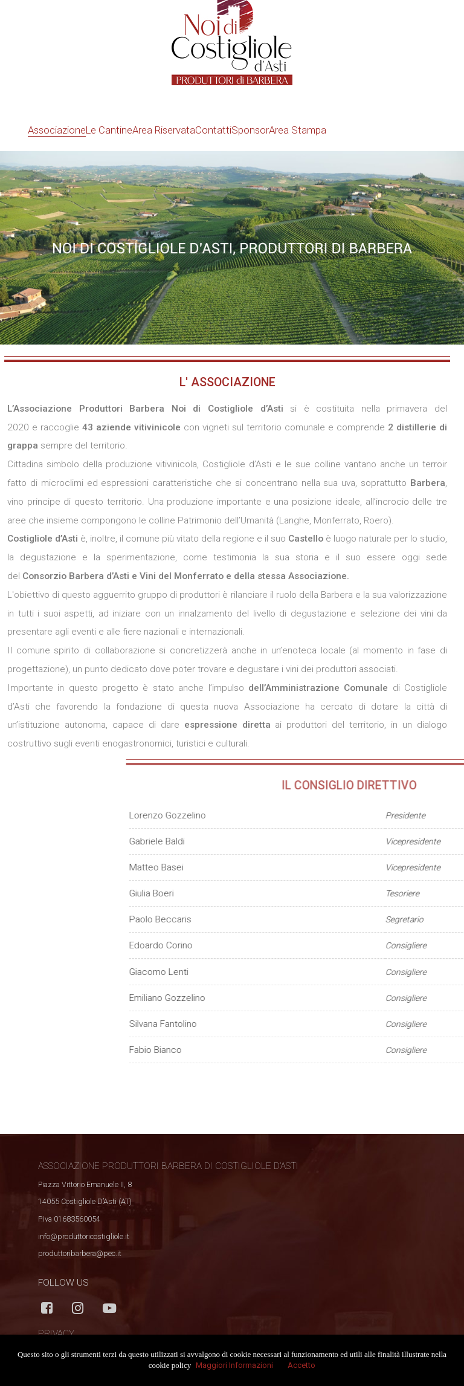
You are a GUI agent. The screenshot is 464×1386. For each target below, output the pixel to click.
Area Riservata (163, 130)
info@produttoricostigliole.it (83, 1236)
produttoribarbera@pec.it (79, 1253)
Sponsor (250, 130)
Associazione (57, 130)
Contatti (213, 130)
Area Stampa (297, 130)
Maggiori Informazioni (234, 1365)
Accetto (301, 1365)
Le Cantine (109, 130)
